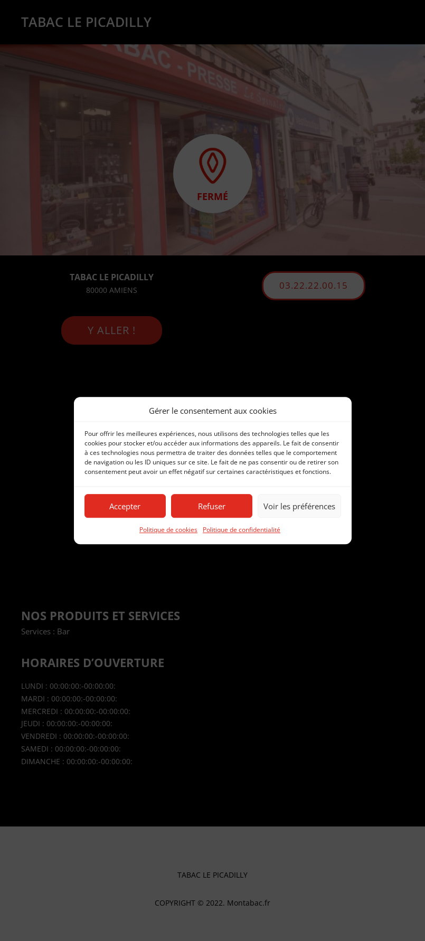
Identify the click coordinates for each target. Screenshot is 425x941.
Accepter (124, 506)
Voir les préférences (299, 506)
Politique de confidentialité (241, 530)
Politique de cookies (168, 530)
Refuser (211, 506)
